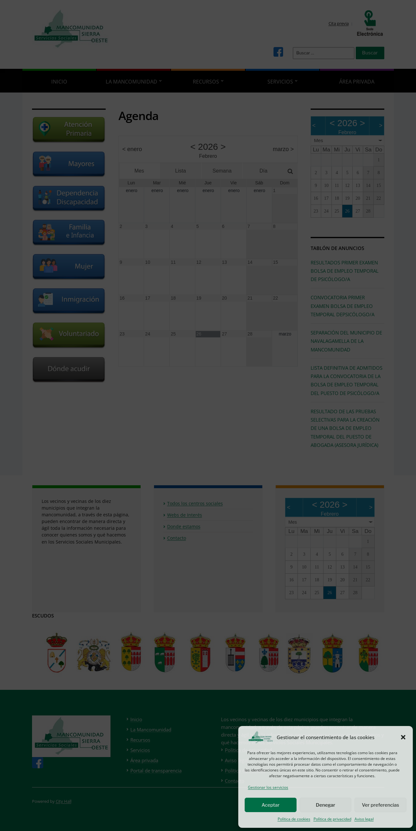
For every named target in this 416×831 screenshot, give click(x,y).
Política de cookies (294, 819)
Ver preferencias (380, 805)
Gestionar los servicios (268, 787)
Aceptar (271, 805)
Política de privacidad (332, 819)
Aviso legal (364, 819)
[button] (403, 737)
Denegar (325, 805)
